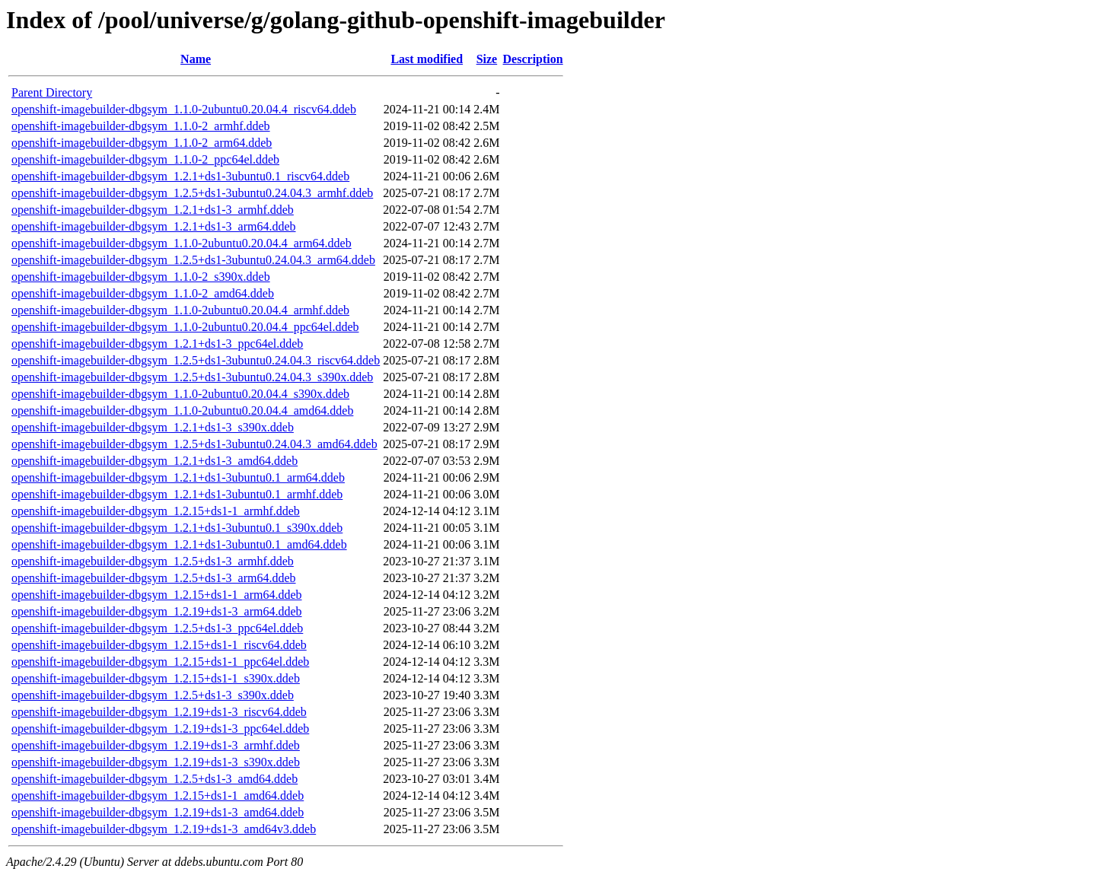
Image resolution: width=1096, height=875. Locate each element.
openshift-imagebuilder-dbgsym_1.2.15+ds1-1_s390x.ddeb (155, 678)
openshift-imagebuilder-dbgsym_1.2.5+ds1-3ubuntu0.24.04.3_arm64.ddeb (193, 259)
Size (487, 58)
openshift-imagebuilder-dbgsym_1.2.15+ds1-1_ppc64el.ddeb (160, 661)
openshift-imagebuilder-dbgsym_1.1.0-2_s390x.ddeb (140, 276)
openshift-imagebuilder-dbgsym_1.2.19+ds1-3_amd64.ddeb (157, 812)
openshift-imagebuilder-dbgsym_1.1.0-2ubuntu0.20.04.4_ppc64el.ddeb (185, 326)
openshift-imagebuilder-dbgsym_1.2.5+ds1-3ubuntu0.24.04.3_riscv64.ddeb (195, 360)
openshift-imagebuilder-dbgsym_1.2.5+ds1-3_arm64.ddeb (153, 577)
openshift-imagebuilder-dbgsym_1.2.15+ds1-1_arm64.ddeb (156, 594)
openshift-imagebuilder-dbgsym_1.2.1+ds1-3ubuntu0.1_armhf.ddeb (176, 494)
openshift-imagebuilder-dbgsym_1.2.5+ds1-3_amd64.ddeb (154, 778)
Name (195, 58)
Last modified (426, 58)
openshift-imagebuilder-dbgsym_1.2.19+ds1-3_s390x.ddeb (155, 762)
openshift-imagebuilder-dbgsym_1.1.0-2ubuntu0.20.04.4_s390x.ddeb (180, 393)
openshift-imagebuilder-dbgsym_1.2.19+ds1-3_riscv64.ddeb (159, 711)
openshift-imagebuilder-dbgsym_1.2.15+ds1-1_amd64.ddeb (157, 795)
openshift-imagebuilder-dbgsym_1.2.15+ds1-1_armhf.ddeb (155, 510)
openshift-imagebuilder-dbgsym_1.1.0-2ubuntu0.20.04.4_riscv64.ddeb (183, 109)
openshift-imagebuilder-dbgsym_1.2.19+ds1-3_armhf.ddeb (155, 745)
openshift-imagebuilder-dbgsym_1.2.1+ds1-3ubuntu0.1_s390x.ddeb (176, 527)
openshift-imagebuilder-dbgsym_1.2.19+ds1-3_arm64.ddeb (156, 611)
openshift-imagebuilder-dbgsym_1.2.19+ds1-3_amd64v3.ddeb (163, 828)
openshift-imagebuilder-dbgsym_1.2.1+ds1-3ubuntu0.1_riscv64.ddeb (180, 176)
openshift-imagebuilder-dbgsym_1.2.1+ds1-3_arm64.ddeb (153, 226)
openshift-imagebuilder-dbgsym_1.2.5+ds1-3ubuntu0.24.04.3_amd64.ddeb (194, 444)
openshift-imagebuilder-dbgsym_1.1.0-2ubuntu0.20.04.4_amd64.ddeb (182, 410)
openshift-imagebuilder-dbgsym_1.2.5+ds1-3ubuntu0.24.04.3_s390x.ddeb (192, 377)
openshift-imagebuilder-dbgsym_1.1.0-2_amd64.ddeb (142, 293)
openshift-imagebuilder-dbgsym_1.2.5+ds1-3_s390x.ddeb (152, 695)
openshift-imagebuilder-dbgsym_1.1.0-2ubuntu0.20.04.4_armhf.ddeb (180, 310)
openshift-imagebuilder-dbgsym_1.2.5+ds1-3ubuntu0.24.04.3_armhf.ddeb (192, 192)
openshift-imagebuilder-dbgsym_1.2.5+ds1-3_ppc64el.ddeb (157, 628)
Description (533, 58)
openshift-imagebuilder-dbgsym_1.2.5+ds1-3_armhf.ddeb (152, 561)
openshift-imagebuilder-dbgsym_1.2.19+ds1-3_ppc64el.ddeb (160, 728)
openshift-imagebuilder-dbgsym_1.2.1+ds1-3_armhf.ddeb (152, 209)
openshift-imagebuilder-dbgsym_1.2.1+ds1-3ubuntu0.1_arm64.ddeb (178, 477)
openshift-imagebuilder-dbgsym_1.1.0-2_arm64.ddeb (141, 142)
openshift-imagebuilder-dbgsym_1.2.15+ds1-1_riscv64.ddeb (159, 644)
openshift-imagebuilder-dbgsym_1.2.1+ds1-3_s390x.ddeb (152, 427)
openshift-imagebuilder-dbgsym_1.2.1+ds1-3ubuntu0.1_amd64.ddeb (179, 544)
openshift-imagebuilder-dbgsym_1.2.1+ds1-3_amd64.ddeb (154, 460)
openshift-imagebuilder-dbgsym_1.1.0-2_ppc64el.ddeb (145, 159)
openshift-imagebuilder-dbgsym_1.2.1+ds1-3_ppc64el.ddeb (157, 343)
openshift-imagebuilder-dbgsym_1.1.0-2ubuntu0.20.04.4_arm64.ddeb (181, 243)
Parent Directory (51, 92)
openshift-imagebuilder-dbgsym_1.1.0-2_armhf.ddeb (140, 125)
